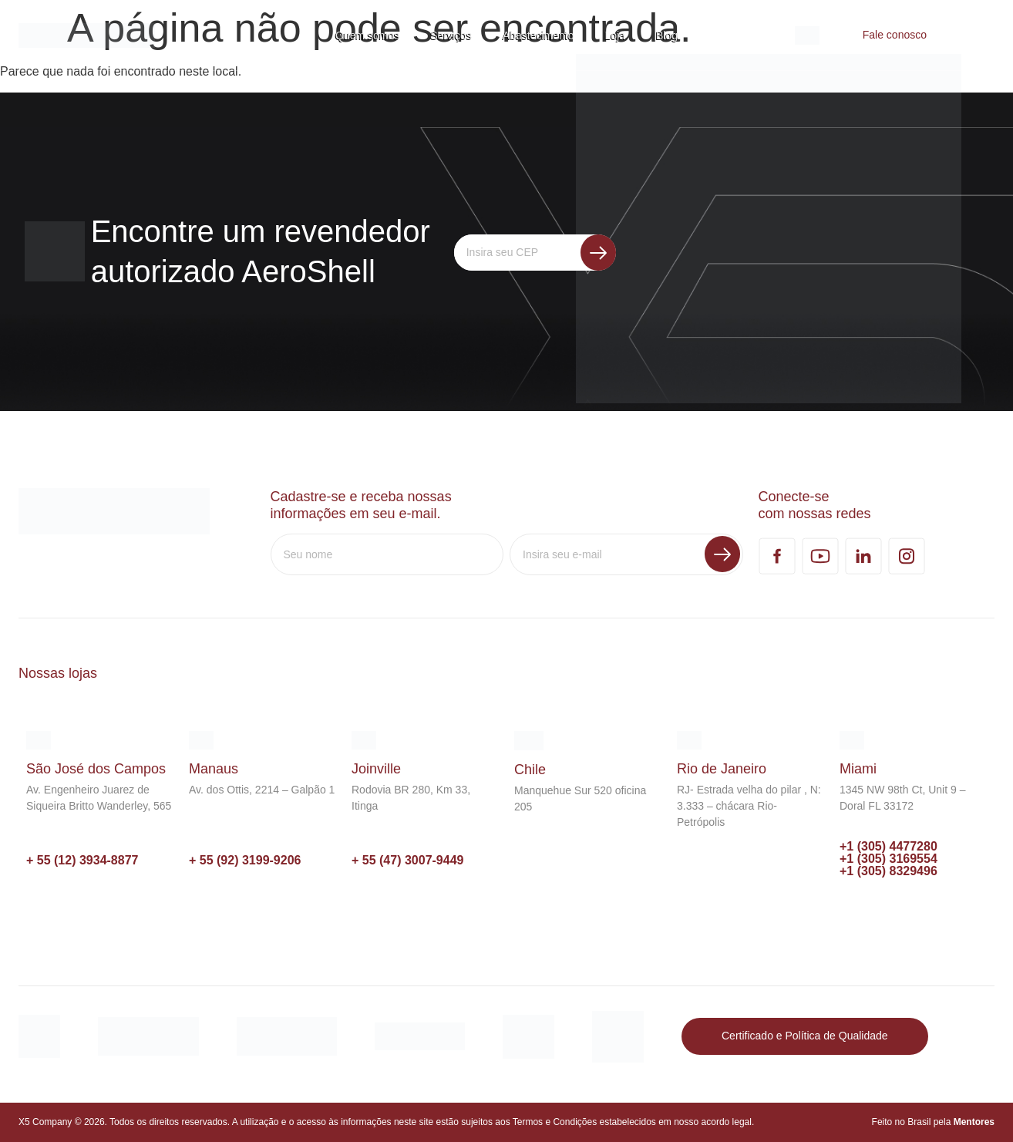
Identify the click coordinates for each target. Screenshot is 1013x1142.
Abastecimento (538, 35)
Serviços (451, 35)
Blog (667, 35)
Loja (615, 35)
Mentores (974, 1122)
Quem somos (367, 35)
